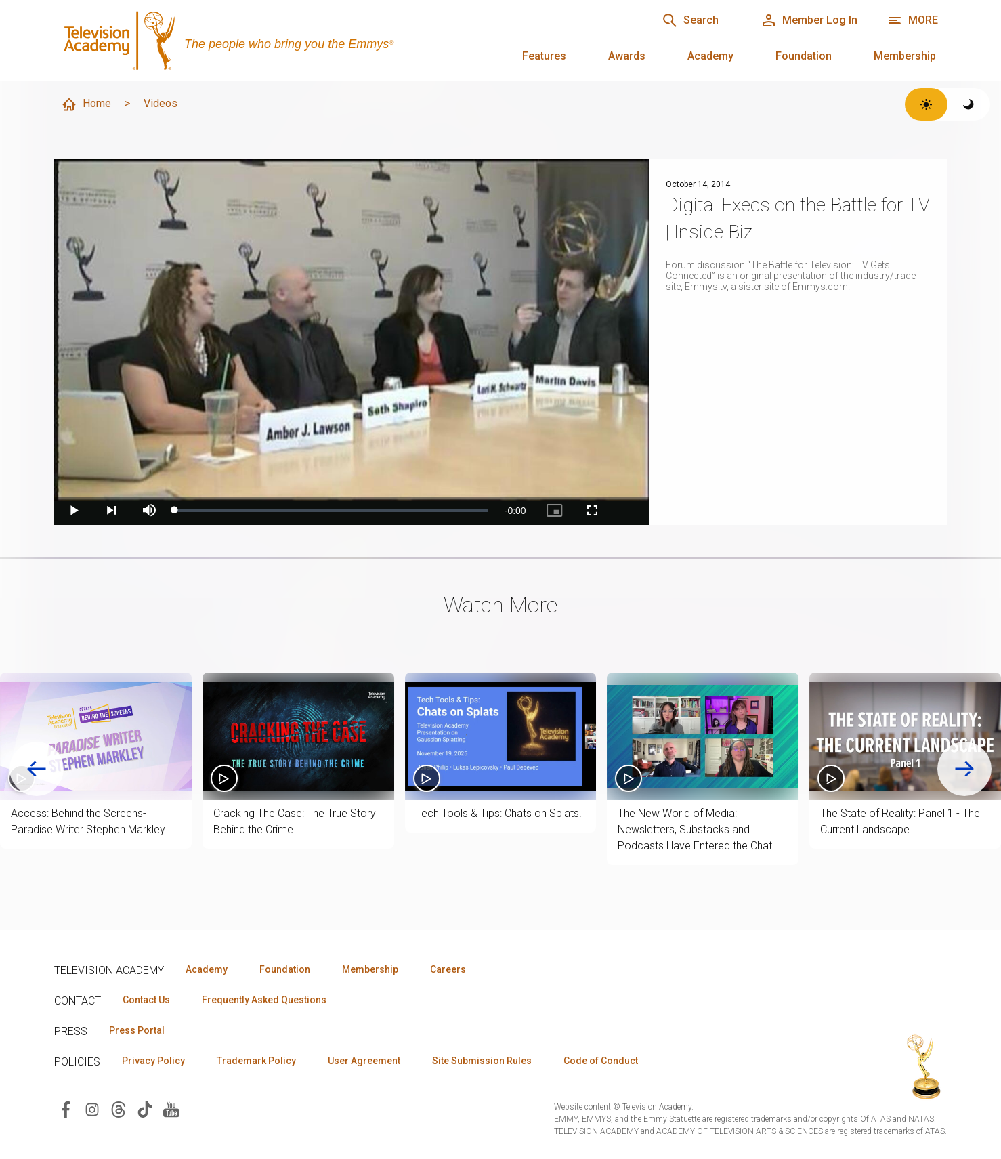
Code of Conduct (600, 1060)
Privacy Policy (153, 1060)
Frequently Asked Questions (264, 999)
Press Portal (137, 1030)
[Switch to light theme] (926, 104)
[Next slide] (964, 769)
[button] (96, 737)
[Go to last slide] (36, 769)
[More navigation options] (912, 20)
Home (86, 104)
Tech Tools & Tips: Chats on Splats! (498, 813)
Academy (710, 55)
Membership (905, 55)
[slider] (331, 510)
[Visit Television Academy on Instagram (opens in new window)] (92, 1108)
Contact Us (146, 999)
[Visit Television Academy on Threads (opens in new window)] (118, 1108)
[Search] (690, 20)
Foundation (803, 55)
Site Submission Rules (482, 1060)
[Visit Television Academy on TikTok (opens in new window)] (144, 1108)
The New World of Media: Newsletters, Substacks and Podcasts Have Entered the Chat (695, 829)
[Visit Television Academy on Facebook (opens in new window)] (65, 1108)
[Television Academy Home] (273, 40)
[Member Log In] (809, 20)
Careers (448, 969)
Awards (626, 55)
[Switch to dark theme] (968, 104)
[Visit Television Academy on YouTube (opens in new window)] (171, 1108)
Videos (160, 103)
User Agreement (364, 1060)
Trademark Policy (256, 1060)
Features (544, 55)
